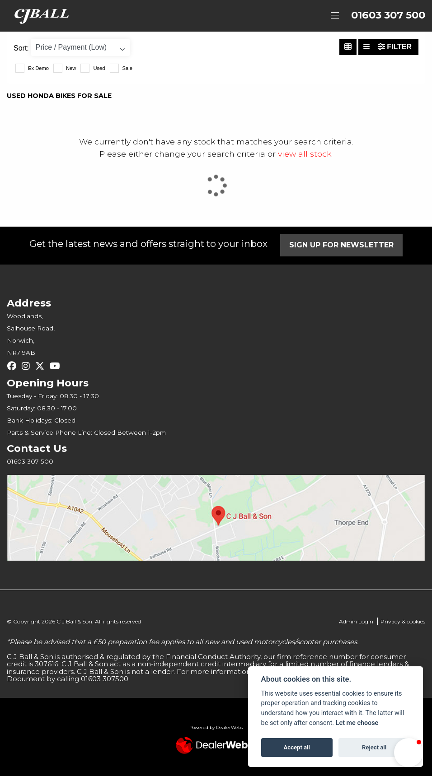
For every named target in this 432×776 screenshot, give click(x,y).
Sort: (21, 48)
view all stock (304, 153)
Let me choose (357, 723)
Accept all (297, 747)
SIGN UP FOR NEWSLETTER (341, 245)
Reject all (374, 747)
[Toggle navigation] (334, 16)
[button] (408, 752)
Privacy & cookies (402, 621)
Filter (395, 47)
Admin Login (356, 621)
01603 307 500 (388, 15)
